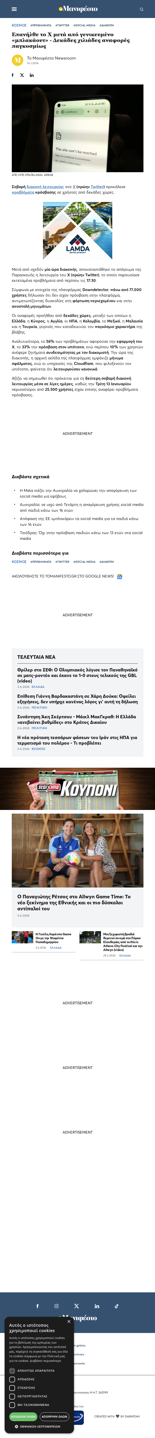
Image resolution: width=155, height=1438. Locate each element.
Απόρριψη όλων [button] (54, 1417)
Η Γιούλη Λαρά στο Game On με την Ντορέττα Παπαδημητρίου (53, 938)
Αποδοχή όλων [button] (23, 1417)
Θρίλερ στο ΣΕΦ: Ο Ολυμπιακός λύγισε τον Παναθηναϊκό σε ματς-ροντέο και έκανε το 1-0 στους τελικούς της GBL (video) (77, 675)
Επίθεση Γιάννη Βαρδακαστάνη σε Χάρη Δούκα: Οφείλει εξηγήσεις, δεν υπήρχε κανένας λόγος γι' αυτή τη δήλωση (77, 698)
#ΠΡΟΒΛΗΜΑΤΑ (40, 25)
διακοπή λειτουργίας (45, 186)
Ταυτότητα (77, 1354)
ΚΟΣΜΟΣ (19, 25)
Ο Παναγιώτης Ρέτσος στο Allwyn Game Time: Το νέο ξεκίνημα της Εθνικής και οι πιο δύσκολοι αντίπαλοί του (74, 902)
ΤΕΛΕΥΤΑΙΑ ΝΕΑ (36, 657)
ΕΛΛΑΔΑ (38, 687)
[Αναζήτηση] (141, 9)
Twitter (97, 186)
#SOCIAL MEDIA (84, 25)
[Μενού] (14, 9)
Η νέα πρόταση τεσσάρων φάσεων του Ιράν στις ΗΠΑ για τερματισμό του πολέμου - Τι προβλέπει (77, 740)
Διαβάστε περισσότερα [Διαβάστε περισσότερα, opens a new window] (45, 1361)
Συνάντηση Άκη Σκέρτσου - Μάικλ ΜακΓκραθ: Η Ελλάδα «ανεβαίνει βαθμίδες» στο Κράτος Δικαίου (76, 719)
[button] (39, 1426)
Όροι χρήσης (77, 1345)
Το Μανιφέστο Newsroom (51, 58)
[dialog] (39, 1375)
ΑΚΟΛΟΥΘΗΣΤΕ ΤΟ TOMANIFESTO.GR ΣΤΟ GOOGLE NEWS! (67, 576)
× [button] (68, 1322)
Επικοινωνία (77, 1363)
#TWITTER (62, 25)
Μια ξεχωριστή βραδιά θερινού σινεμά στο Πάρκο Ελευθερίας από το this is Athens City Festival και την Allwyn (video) (123, 942)
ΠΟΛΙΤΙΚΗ (39, 707)
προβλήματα (23, 192)
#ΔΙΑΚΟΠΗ (107, 25)
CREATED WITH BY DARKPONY (117, 1416)
